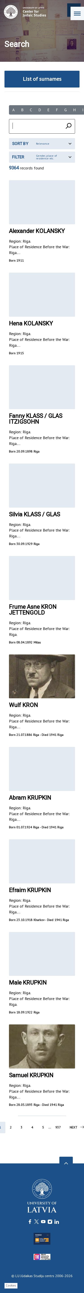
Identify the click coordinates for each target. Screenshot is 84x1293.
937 (58, 1127)
